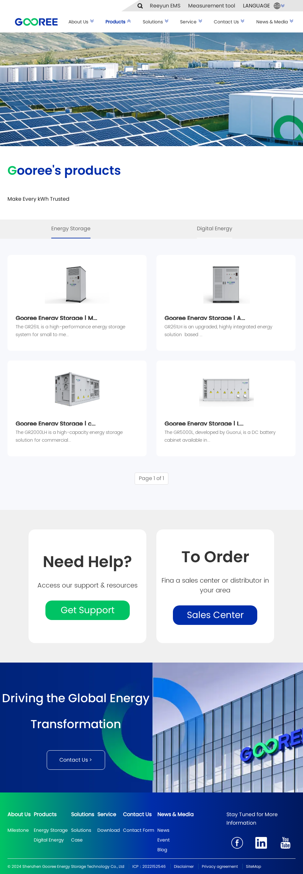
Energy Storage (71, 228)
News (163, 830)
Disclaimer (184, 866)
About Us (81, 22)
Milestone (18, 830)
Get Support (88, 610)
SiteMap (253, 866)
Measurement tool (211, 5)
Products (118, 22)
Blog (162, 849)
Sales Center (215, 615)
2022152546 (154, 866)
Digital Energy (214, 228)
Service (191, 22)
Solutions (156, 22)
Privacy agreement (220, 866)
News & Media (275, 22)
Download (108, 830)
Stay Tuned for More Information (252, 819)
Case (77, 840)
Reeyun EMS (165, 5)
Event (163, 840)
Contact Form (138, 830)
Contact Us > (75, 760)
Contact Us (229, 22)
